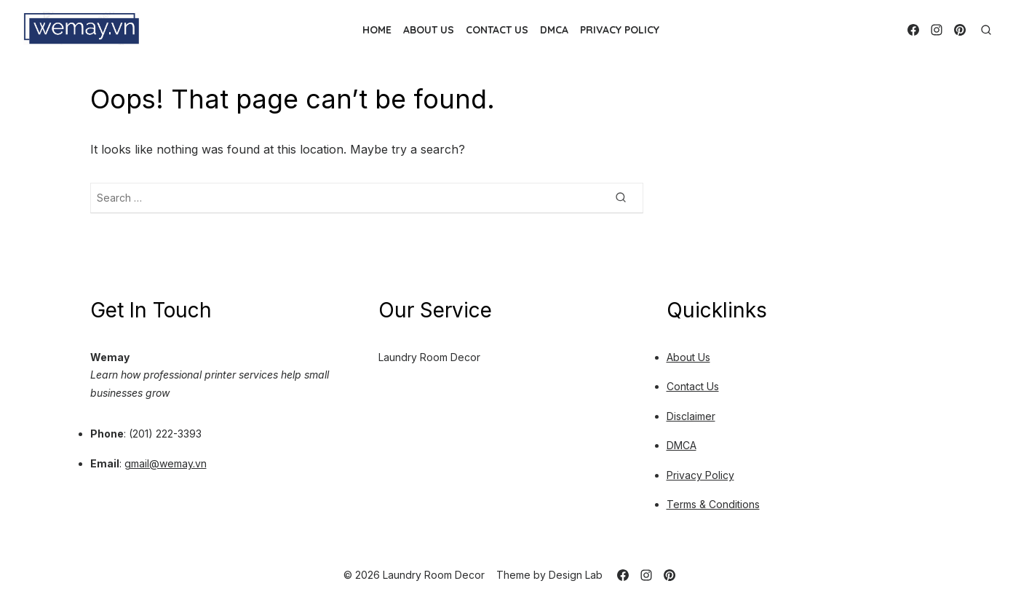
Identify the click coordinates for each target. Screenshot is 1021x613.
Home (377, 29)
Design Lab (576, 575)
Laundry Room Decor (429, 357)
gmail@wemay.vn (165, 463)
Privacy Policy (619, 29)
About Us (428, 29)
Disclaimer (691, 416)
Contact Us (497, 29)
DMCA (554, 29)
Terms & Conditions (713, 504)
